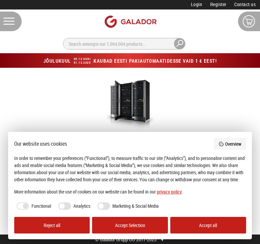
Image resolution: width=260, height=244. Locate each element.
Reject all (52, 225)
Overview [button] (229, 144)
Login (196, 4)
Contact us (245, 4)
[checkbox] (32, 206)
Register (218, 4)
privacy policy (169, 191)
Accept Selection (130, 225)
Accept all (208, 225)
